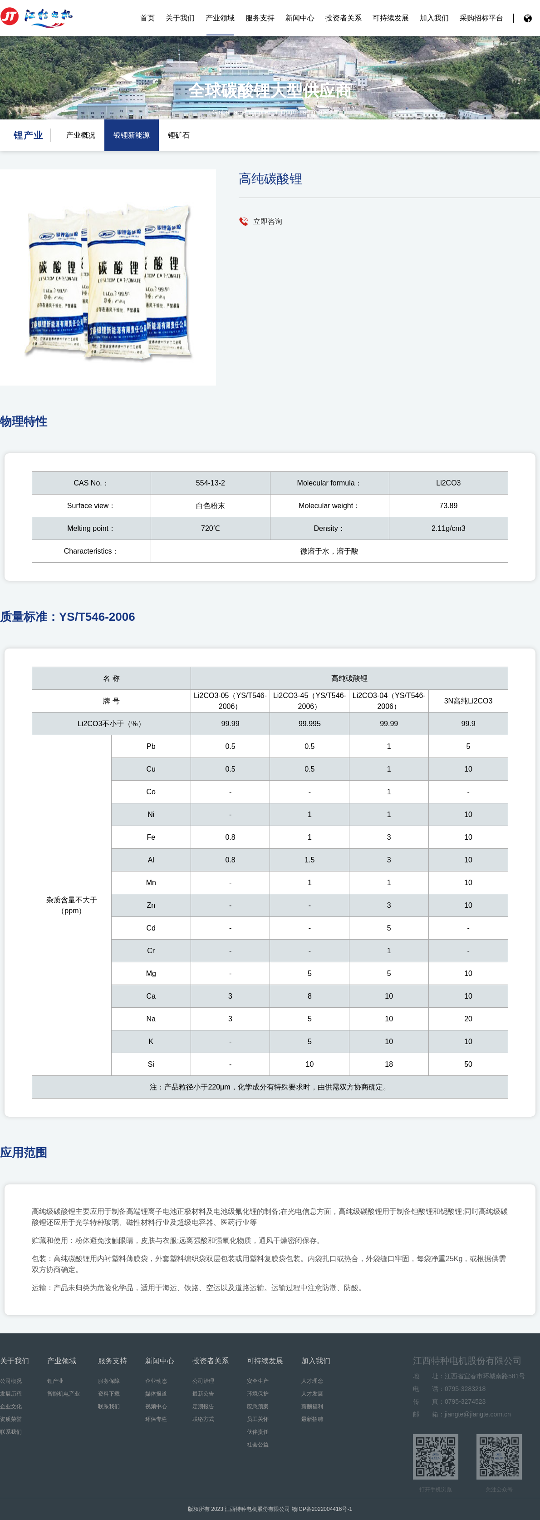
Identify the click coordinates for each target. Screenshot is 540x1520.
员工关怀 (258, 1419)
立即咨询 (267, 221)
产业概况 (80, 135)
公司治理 (203, 1381)
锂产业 (55, 1381)
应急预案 (258, 1406)
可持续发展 (391, 18)
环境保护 (258, 1394)
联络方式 (203, 1419)
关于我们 (180, 18)
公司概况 (11, 1381)
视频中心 (156, 1406)
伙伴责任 (258, 1432)
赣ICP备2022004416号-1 (322, 1509)
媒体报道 (156, 1394)
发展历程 (11, 1394)
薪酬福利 (312, 1406)
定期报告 (203, 1406)
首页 (147, 18)
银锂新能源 (131, 135)
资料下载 (109, 1394)
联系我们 (11, 1432)
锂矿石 (179, 135)
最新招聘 (312, 1419)
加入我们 (434, 18)
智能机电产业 (63, 1394)
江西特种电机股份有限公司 (36, 18)
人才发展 (312, 1394)
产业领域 (220, 18)
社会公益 (258, 1444)
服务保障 (109, 1381)
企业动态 (156, 1381)
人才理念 (312, 1381)
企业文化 (11, 1406)
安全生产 (258, 1381)
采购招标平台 (481, 18)
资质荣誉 (11, 1419)
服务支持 (260, 18)
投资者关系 (343, 18)
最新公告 (203, 1394)
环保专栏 (156, 1419)
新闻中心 (299, 18)
